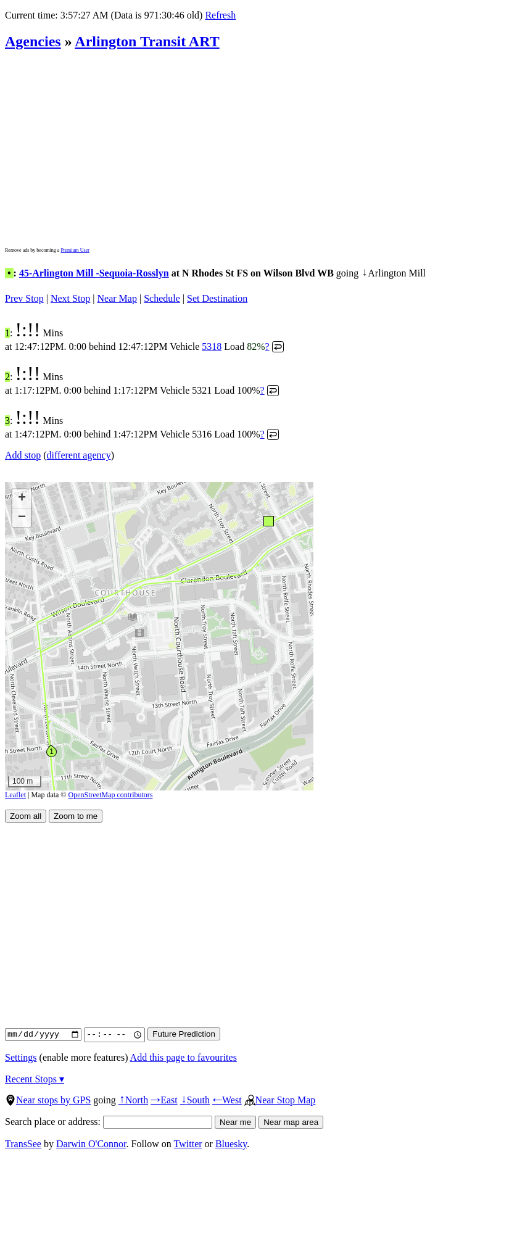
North (133, 1100)
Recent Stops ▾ (34, 1079)
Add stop (23, 455)
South (195, 1100)
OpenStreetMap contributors (110, 794)
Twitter (188, 1144)
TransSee (23, 1144)
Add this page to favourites (183, 1057)
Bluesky (231, 1144)
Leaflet (15, 794)
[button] (268, 520)
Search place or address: (108, 1121)
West (227, 1100)
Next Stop (70, 298)
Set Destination (217, 298)
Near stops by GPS (48, 1100)
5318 (211, 346)
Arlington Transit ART (147, 41)
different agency (79, 455)
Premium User (74, 250)
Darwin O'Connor (91, 1144)
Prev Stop (24, 298)
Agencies (33, 41)
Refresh (220, 15)
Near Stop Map (280, 1100)
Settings (21, 1057)
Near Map (117, 298)
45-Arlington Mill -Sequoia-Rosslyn (94, 273)
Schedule (162, 298)
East (164, 1100)
